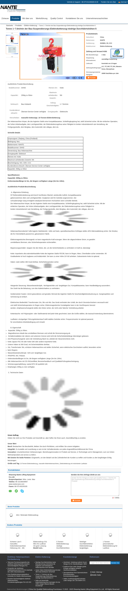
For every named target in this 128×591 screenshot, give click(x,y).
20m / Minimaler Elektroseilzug (27, 515)
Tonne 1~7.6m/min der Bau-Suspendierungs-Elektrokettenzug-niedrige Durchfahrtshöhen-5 (46, 576)
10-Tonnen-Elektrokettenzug (29, 463)
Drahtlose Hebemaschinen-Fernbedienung (18, 558)
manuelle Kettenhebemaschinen (49, 463)
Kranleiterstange (70, 557)
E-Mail (92, 572)
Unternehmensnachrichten (97, 18)
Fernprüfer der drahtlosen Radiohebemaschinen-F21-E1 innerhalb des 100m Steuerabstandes (20, 570)
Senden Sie (115, 563)
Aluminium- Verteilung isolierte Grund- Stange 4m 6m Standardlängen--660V (75, 563)
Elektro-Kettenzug (30, 25)
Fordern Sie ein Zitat (108, 2)
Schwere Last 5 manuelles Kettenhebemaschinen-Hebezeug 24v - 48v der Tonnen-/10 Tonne (18, 547)
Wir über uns (27, 18)
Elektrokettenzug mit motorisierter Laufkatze (73, 463)
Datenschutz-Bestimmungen (17, 589)
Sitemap (99, 572)
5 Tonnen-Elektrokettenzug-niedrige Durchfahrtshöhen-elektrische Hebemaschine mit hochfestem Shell (63, 548)
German (124, 2)
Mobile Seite (95, 575)
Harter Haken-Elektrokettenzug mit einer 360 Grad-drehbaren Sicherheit (47, 571)
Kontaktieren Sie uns (74, 18)
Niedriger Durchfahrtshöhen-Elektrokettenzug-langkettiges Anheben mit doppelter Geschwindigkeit (86, 548)
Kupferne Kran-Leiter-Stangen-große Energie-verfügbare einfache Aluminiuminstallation (74, 568)
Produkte (15, 18)
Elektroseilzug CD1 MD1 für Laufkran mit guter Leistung (40, 544)
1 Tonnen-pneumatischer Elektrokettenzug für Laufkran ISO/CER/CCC (110, 546)
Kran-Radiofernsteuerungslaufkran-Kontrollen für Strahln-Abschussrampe (19, 575)
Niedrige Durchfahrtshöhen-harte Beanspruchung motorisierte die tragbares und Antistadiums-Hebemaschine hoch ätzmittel (45, 564)
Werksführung (41, 18)
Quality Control (56, 18)
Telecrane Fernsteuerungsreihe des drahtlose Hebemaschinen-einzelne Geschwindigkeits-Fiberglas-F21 (19, 564)
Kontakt (93, 78)
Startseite (9, 25)
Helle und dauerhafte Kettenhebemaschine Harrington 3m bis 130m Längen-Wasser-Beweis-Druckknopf (47, 583)
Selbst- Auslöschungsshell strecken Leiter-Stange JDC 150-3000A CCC (74, 579)
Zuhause (5, 18)
